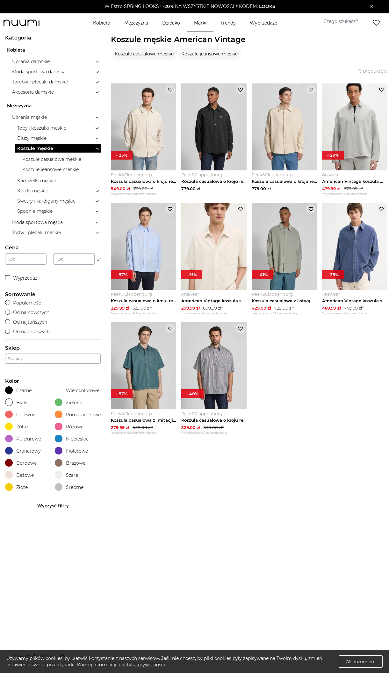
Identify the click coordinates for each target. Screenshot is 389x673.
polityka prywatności (142, 665)
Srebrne (69, 487)
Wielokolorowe (77, 390)
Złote (16, 487)
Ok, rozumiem (361, 661)
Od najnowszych (27, 312)
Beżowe (19, 475)
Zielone (68, 402)
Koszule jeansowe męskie (209, 54)
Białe (16, 402)
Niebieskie (72, 438)
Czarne (18, 390)
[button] (189, 6)
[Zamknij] (372, 6)
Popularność (23, 303)
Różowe (69, 426)
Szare (66, 475)
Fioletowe (71, 451)
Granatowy (22, 451)
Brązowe (70, 463)
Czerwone (21, 414)
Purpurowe (23, 438)
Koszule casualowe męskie (144, 54)
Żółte (16, 426)
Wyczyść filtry (53, 505)
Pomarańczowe (78, 414)
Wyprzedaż (21, 278)
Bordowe (21, 463)
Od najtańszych (26, 322)
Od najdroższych (27, 331)
